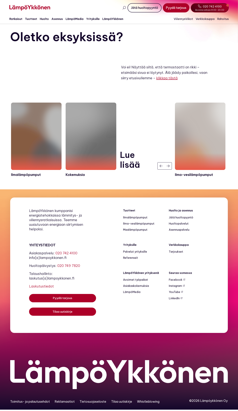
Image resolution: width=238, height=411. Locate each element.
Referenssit (130, 259)
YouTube (174, 293)
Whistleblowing (148, 403)
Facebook (175, 280)
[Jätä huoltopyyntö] (144, 7)
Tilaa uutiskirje (121, 403)
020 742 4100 (66, 254)
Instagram (175, 287)
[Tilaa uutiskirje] (62, 313)
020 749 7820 (68, 267)
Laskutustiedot (41, 287)
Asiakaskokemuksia (136, 287)
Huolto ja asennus (181, 211)
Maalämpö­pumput (135, 231)
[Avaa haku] (123, 8)
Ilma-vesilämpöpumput (138, 224)
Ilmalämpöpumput (135, 218)
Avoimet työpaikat (135, 280)
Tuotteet (32, 19)
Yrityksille (93, 19)
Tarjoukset (176, 252)
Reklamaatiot (65, 403)
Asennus (58, 19)
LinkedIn (174, 299)
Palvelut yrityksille (135, 252)
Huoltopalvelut (179, 224)
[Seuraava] (168, 167)
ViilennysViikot (182, 19)
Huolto (45, 19)
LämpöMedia (75, 19)
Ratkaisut (16, 19)
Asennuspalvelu (179, 231)
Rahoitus (222, 19)
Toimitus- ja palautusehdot (30, 403)
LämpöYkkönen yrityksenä (141, 274)
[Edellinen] (161, 167)
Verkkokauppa (204, 19)
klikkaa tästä (167, 79)
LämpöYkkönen (113, 19)
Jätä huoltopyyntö (181, 218)
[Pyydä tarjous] (175, 7)
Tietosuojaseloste (93, 403)
